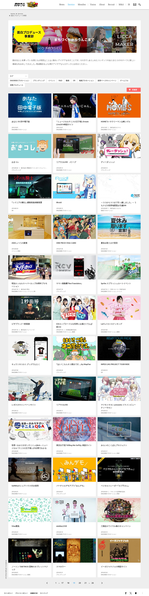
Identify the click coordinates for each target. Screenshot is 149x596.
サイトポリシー (8, 591)
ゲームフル (124, 79)
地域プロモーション (86, 79)
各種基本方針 (34, 591)
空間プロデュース (16, 83)
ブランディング (39, 79)
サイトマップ (44, 591)
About (102, 5)
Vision (93, 5)
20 (80, 581)
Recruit (111, 5)
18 (68, 581)
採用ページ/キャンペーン (107, 79)
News (61, 5)
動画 (67, 79)
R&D (60, 79)
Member (82, 5)
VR (74, 79)
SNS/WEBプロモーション (19, 79)
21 (86, 581)
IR (129, 5)
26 (93, 581)
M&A (121, 5)
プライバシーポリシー (21, 591)
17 (62, 581)
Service (20, 14)
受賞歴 (134, 88)
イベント (51, 79)
